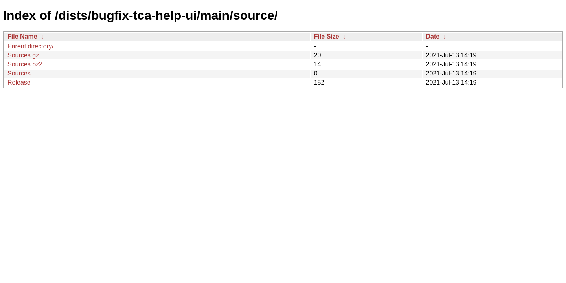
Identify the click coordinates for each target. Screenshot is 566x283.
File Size (326, 36)
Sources (19, 73)
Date (432, 36)
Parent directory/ (30, 46)
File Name (22, 36)
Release (19, 82)
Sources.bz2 (24, 64)
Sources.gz (23, 55)
